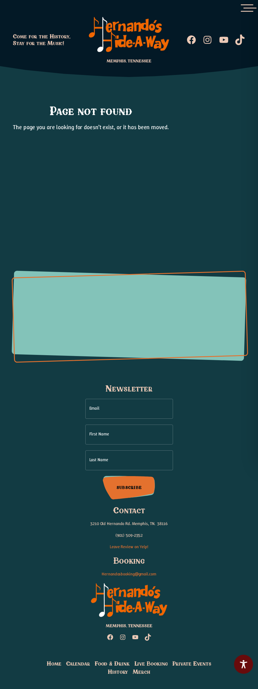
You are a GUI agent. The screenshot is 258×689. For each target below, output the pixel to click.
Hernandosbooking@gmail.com (129, 574)
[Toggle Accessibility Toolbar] (243, 664)
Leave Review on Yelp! (129, 547)
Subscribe (128, 487)
